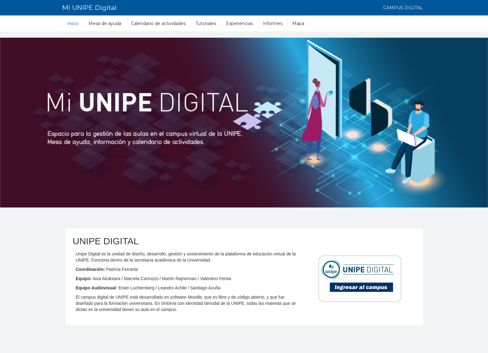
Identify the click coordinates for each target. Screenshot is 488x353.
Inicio (73, 23)
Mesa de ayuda (104, 23)
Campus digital (403, 8)
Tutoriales (205, 23)
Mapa (298, 23)
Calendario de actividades (158, 23)
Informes (272, 23)
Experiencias (239, 23)
